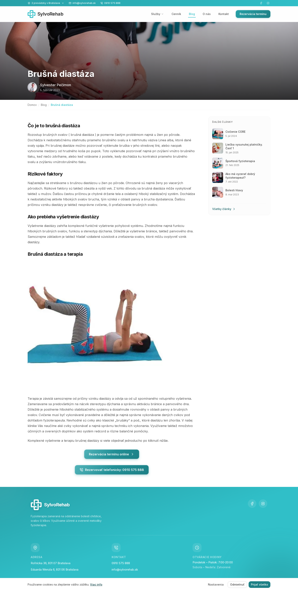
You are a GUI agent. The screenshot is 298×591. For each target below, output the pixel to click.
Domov (32, 104)
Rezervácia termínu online (111, 454)
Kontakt (223, 14)
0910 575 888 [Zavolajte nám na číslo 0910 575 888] (121, 563)
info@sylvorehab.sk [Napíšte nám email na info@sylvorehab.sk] (125, 570)
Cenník (176, 14)
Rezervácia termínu (253, 14)
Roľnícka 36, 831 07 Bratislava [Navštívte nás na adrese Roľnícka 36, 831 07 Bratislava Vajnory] (50, 563)
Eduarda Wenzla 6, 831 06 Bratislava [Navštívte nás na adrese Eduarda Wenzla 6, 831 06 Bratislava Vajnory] (54, 570)
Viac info (96, 584)
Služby (157, 14)
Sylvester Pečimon (55, 85)
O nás (207, 14)
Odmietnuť (237, 584)
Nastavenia (216, 584)
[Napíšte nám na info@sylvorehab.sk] (82, 3)
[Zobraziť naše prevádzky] (46, 3)
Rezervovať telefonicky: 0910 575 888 (112, 470)
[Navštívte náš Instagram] (268, 3)
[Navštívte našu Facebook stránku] (261, 3)
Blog (192, 14)
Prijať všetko (259, 584)
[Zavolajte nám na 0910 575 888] (110, 3)
